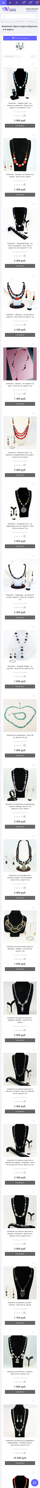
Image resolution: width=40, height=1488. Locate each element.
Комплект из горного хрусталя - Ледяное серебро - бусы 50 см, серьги (20, 1020)
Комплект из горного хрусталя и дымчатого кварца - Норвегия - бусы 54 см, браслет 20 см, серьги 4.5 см (19, 1162)
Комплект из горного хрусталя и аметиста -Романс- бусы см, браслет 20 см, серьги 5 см (20, 1091)
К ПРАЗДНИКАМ (19, 22)
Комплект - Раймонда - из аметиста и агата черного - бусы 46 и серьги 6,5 (20, 597)
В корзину (20, 126)
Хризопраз (8, 22)
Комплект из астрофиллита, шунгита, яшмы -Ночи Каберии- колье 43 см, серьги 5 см (20, 877)
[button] (16, 2)
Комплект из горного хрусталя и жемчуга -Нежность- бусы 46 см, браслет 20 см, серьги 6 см (20, 1233)
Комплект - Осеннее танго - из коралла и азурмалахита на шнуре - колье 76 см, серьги (20, 455)
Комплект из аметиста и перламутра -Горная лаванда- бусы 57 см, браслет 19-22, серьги (20, 806)
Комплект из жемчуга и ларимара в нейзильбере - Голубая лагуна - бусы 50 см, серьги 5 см (20, 1443)
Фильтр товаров (20, 38)
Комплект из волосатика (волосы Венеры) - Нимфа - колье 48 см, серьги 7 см (20, 949)
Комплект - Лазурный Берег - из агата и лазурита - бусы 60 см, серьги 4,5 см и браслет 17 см (20, 245)
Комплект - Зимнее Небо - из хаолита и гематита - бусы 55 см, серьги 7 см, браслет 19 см (20, 105)
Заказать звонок (31, 11)
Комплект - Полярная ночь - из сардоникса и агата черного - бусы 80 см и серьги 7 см (20, 526)
